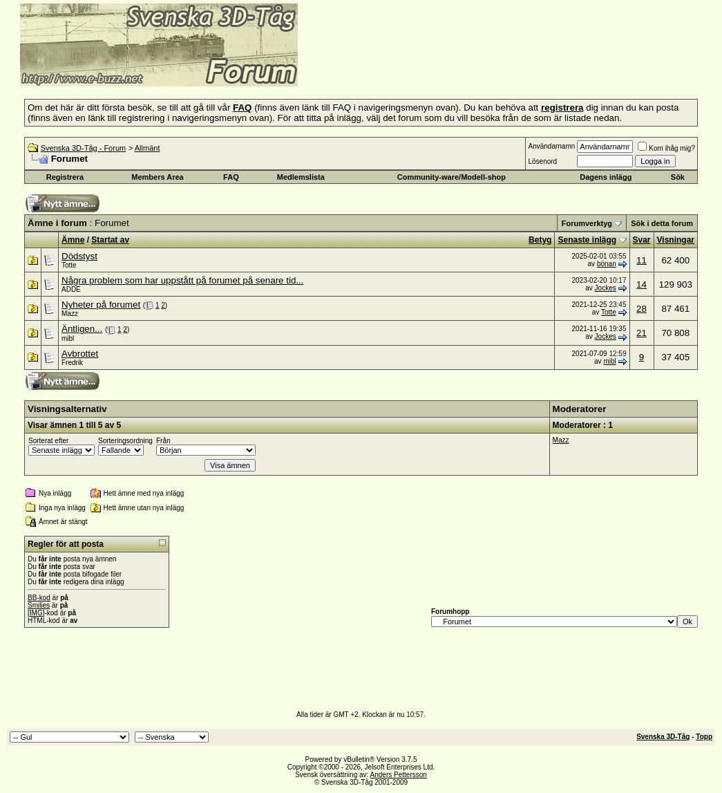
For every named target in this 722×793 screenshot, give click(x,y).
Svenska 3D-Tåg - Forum (83, 148)
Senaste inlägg (587, 240)
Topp (704, 736)
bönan (606, 264)
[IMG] (36, 613)
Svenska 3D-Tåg (663, 736)
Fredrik (72, 362)
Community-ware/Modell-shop (451, 177)
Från (163, 441)
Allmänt (147, 148)
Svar (642, 240)
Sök (678, 177)
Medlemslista (301, 177)
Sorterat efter (48, 441)
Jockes (605, 288)
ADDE (71, 289)
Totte (69, 265)
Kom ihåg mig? (666, 148)
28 (641, 309)
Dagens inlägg (605, 177)
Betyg (540, 240)
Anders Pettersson (398, 774)
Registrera (65, 177)
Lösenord (542, 161)
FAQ (231, 177)
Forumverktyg (587, 223)
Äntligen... (81, 329)
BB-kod (39, 597)
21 (641, 333)
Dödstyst (79, 256)
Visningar (675, 240)
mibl (67, 338)
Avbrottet (79, 353)
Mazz (69, 313)
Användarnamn (551, 146)
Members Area (157, 177)
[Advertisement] (467, 65)
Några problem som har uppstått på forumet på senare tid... (182, 280)
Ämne (72, 240)
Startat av (110, 240)
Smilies (39, 605)
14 (641, 284)
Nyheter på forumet (100, 304)
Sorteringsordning (125, 441)
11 (641, 260)
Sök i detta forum (662, 223)
